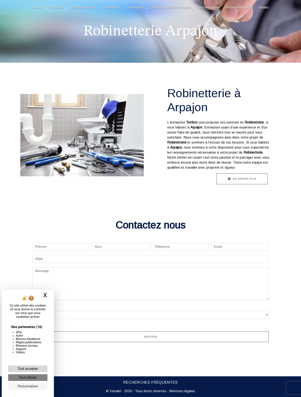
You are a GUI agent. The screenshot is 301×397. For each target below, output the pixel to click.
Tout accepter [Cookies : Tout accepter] (28, 369)
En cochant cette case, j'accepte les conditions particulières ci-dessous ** (91, 325)
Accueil (37, 7)
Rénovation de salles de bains (171, 7)
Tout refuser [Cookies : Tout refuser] (28, 377)
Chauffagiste (135, 7)
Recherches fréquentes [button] (150, 382)
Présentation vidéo (239, 7)
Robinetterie (111, 7)
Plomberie (55, 7)
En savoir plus (242, 178)
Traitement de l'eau (83, 7)
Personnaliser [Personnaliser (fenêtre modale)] (28, 386)
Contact (264, 7)
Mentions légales (181, 391)
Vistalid (115, 391)
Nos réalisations (208, 7)
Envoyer (150, 336)
